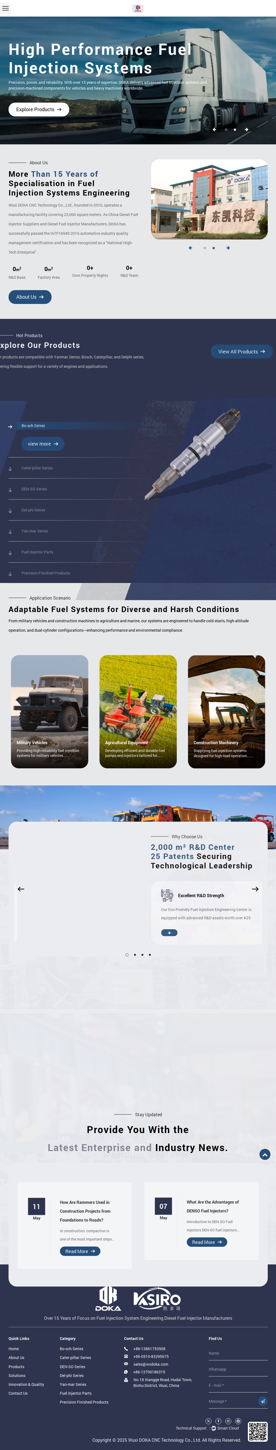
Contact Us (18, 1393)
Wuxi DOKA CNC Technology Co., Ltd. (164, 1440)
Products (16, 1366)
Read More (76, 1236)
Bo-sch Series (71, 1348)
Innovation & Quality (26, 1384)
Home (14, 1348)
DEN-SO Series (72, 1366)
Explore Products (35, 109)
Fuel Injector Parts (76, 1393)
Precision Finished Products (84, 1402)
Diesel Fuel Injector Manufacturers (198, 1318)
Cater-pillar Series (75, 1357)
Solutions (17, 1375)
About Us (24, 296)
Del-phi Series (72, 1375)
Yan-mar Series (73, 1384)
